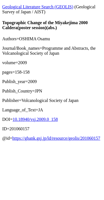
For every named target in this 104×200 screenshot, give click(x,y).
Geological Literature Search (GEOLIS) (37, 6)
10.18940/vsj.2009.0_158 (35, 119)
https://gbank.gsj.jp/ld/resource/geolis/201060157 (56, 138)
